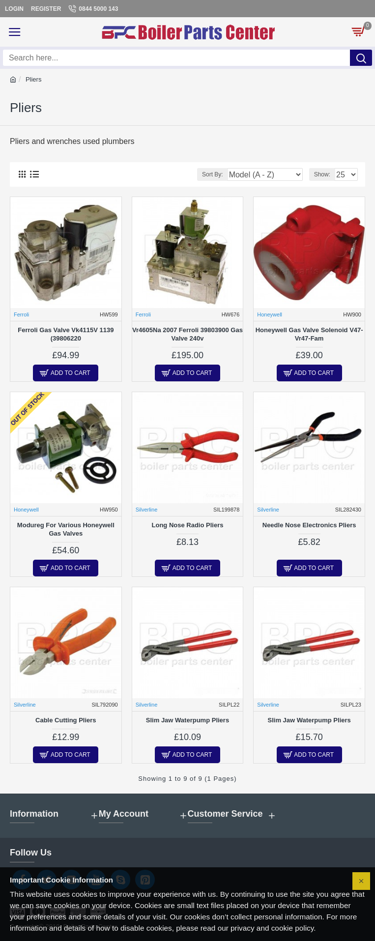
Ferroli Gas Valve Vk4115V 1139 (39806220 (66, 334)
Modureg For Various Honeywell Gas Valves (66, 529)
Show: (322, 174)
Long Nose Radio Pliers (188, 525)
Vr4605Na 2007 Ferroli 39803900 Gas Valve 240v (187, 334)
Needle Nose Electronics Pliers (309, 525)
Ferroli (21, 314)
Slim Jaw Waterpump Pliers (187, 720)
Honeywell (269, 314)
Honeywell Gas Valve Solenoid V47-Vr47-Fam (309, 334)
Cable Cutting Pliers (65, 720)
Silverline (147, 510)
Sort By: (212, 174)
